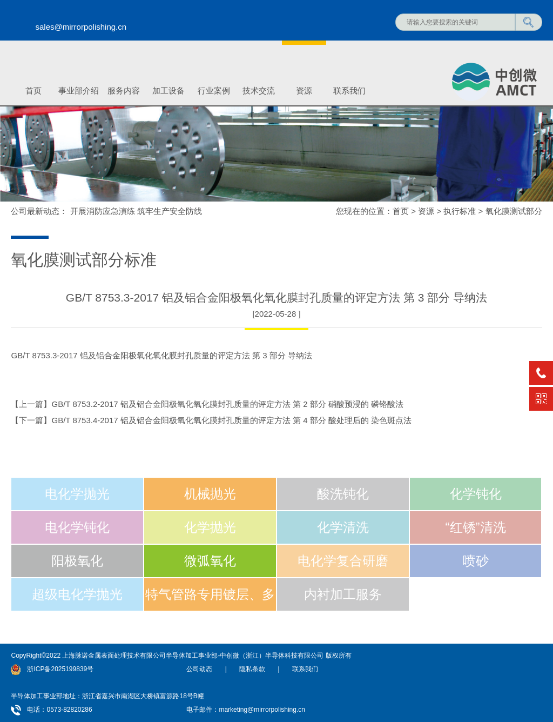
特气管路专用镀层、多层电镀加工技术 (210, 599)
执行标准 (459, 211)
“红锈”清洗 (476, 527)
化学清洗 (343, 527)
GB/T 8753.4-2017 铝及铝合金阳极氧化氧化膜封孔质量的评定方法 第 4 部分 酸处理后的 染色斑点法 (231, 420)
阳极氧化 (77, 560)
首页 (33, 90)
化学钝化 (476, 493)
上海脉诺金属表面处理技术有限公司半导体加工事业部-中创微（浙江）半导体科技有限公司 (192, 655)
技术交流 (258, 90)
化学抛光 (210, 527)
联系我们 (349, 90)
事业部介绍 (78, 90)
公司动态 (199, 669)
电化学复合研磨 (343, 560)
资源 (304, 90)
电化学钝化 (77, 527)
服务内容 (123, 90)
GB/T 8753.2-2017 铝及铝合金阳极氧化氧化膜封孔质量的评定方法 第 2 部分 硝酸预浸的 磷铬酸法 (227, 404)
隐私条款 (252, 669)
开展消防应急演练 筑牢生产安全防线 (136, 211)
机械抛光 (210, 493)
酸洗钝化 (343, 493)
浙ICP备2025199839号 (60, 669)
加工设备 (168, 90)
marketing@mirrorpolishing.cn (262, 709)
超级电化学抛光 (77, 594)
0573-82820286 (69, 709)
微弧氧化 (210, 560)
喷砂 (476, 560)
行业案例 (214, 90)
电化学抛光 (77, 493)
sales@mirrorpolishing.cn (80, 26)
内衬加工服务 (343, 594)
